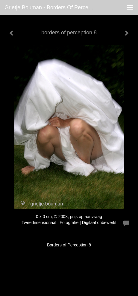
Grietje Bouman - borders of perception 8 (52, 7)
